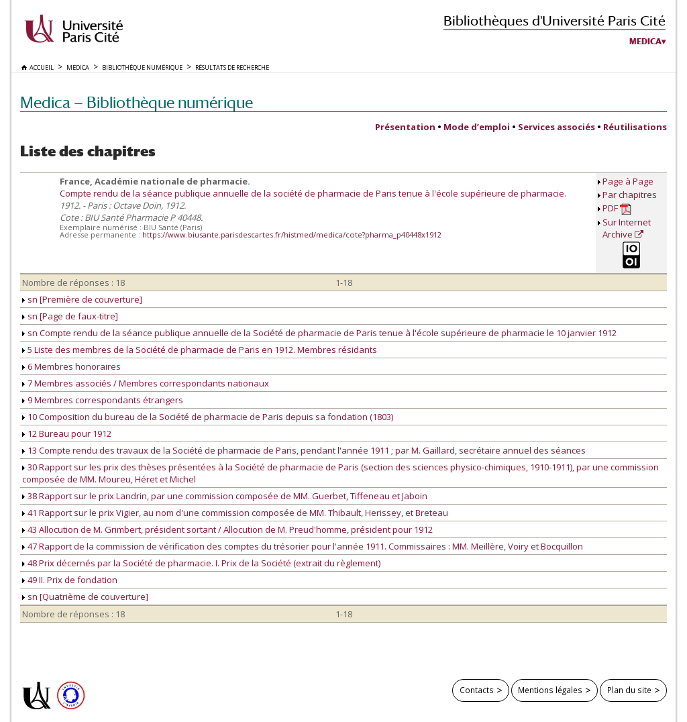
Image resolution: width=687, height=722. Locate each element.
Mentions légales (550, 689)
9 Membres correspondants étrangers (102, 400)
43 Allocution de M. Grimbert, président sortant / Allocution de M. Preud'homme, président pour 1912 (227, 529)
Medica (645, 41)
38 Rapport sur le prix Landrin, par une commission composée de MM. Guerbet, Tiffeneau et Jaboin (224, 496)
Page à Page (627, 181)
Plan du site (629, 689)
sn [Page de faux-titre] (70, 316)
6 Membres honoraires (71, 366)
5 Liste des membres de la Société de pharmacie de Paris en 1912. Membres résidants (199, 350)
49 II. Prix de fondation (69, 580)
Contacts (477, 689)
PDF (616, 208)
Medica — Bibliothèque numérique (136, 102)
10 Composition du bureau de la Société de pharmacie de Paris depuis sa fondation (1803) (207, 417)
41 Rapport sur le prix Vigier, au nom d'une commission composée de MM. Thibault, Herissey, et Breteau (235, 513)
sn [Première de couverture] (82, 299)
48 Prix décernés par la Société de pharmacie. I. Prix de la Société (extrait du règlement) (201, 563)
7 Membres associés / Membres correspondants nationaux (145, 383)
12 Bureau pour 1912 (66, 433)
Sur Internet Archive (626, 228)
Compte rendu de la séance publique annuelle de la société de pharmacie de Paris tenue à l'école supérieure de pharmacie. (313, 193)
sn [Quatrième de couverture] (85, 596)
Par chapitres (629, 195)
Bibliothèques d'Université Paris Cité (554, 20)
